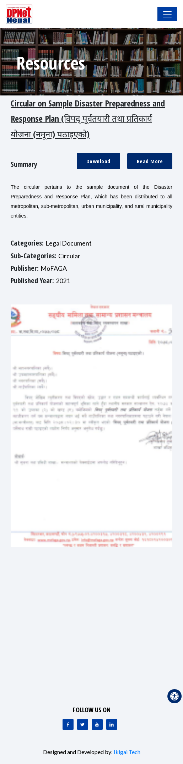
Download (98, 161)
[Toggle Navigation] (167, 14)
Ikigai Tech (127, 751)
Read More (150, 161)
